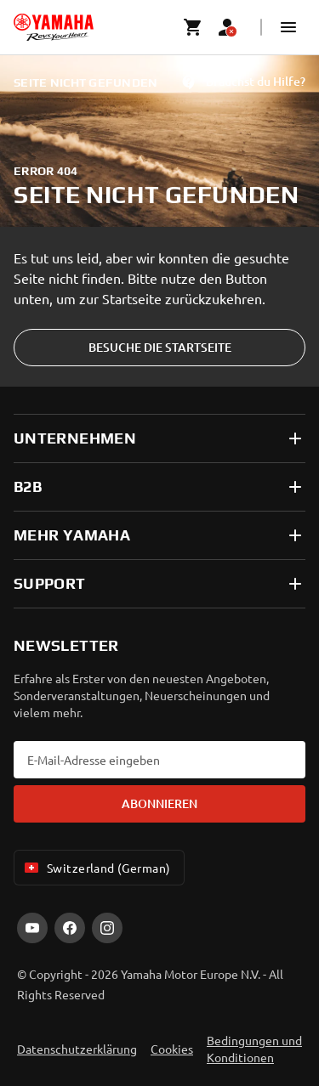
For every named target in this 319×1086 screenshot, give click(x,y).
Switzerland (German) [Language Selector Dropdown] (95, 867)
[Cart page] (193, 27)
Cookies (172, 1048)
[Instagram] (107, 928)
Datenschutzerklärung (77, 1048)
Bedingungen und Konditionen (254, 1048)
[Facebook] (69, 928)
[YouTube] (32, 928)
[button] (288, 27)
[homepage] (54, 27)
